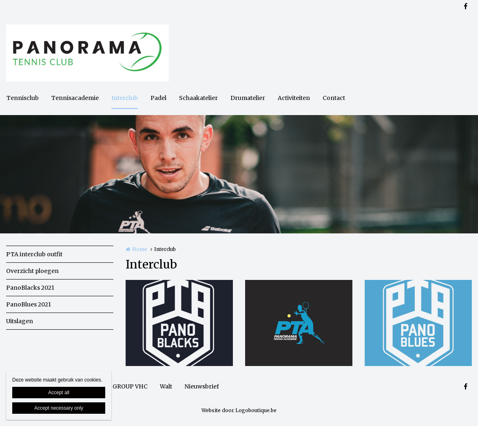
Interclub (124, 98)
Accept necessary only (58, 408)
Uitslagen (19, 321)
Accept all (58, 392)
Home (139, 249)
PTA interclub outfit (34, 254)
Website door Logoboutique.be (239, 410)
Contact (334, 98)
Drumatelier (247, 98)
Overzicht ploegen (32, 271)
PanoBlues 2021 (28, 304)
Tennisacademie (75, 98)
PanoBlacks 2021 (30, 287)
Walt (166, 386)
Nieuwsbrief (201, 386)
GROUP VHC (130, 386)
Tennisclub (23, 98)
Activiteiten (294, 98)
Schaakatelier (198, 98)
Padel (158, 98)
